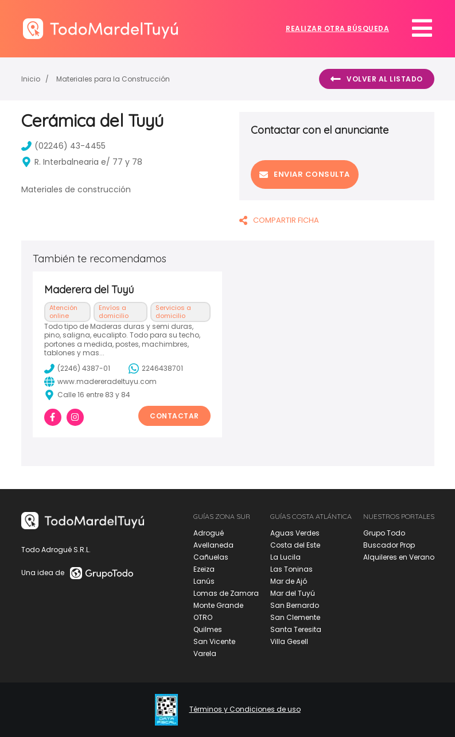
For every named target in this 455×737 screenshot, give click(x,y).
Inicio (30, 79)
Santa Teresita (295, 629)
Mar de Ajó (288, 581)
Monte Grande (218, 605)
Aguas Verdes (295, 533)
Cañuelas (210, 557)
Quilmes (207, 629)
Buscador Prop (389, 545)
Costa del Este (295, 545)
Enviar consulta (304, 174)
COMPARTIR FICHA (279, 220)
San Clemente (295, 617)
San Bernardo (294, 605)
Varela (204, 653)
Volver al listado (376, 79)
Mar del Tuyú (292, 593)
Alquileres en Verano (398, 557)
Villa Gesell (289, 641)
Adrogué (208, 533)
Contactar (174, 416)
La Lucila (285, 557)
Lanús (204, 581)
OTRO (202, 617)
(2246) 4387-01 (77, 368)
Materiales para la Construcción (113, 79)
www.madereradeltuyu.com (100, 382)
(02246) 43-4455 (63, 146)
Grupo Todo (384, 533)
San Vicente (214, 641)
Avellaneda (213, 545)
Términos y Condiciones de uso (245, 709)
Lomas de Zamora (226, 593)
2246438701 (156, 368)
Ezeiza (204, 569)
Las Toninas (291, 569)
